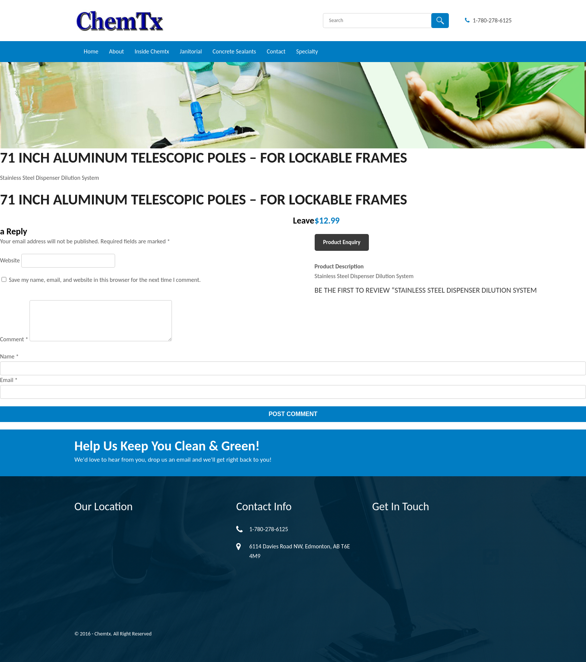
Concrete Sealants (234, 51)
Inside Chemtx (152, 51)
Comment (14, 339)
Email (9, 380)
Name (9, 356)
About (116, 51)
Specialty (307, 51)
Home (91, 51)
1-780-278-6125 (488, 20)
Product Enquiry (342, 242)
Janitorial (191, 51)
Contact (276, 51)
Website (10, 260)
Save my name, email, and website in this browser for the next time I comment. (105, 279)
